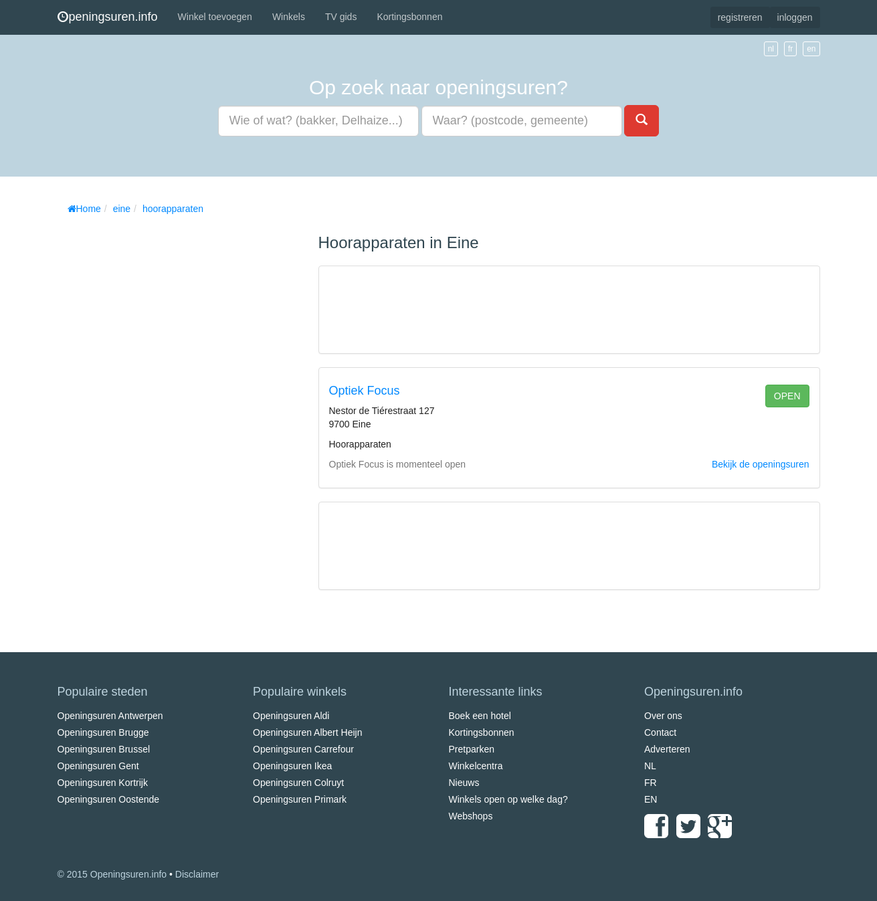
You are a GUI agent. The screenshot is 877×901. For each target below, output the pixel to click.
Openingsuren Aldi (291, 715)
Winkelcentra (476, 766)
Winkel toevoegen (215, 16)
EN (650, 799)
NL (650, 766)
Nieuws (464, 782)
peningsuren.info (108, 16)
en (811, 49)
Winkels (288, 16)
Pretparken (471, 749)
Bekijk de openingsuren (760, 464)
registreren (740, 17)
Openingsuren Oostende (109, 799)
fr (790, 49)
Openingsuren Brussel (104, 749)
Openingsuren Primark (300, 799)
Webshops (471, 816)
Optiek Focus (364, 390)
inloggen (795, 17)
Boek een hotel (480, 715)
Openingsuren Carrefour (303, 749)
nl (771, 49)
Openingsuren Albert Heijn (307, 732)
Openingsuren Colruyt (298, 782)
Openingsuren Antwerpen (110, 715)
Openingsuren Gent (98, 766)
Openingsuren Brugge (103, 732)
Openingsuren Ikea (292, 766)
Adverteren (667, 749)
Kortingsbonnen (409, 16)
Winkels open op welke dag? (508, 799)
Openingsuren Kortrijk (103, 782)
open (787, 396)
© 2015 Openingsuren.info (112, 874)
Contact (660, 732)
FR (650, 782)
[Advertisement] (158, 421)
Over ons (663, 715)
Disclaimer (197, 874)
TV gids (341, 16)
